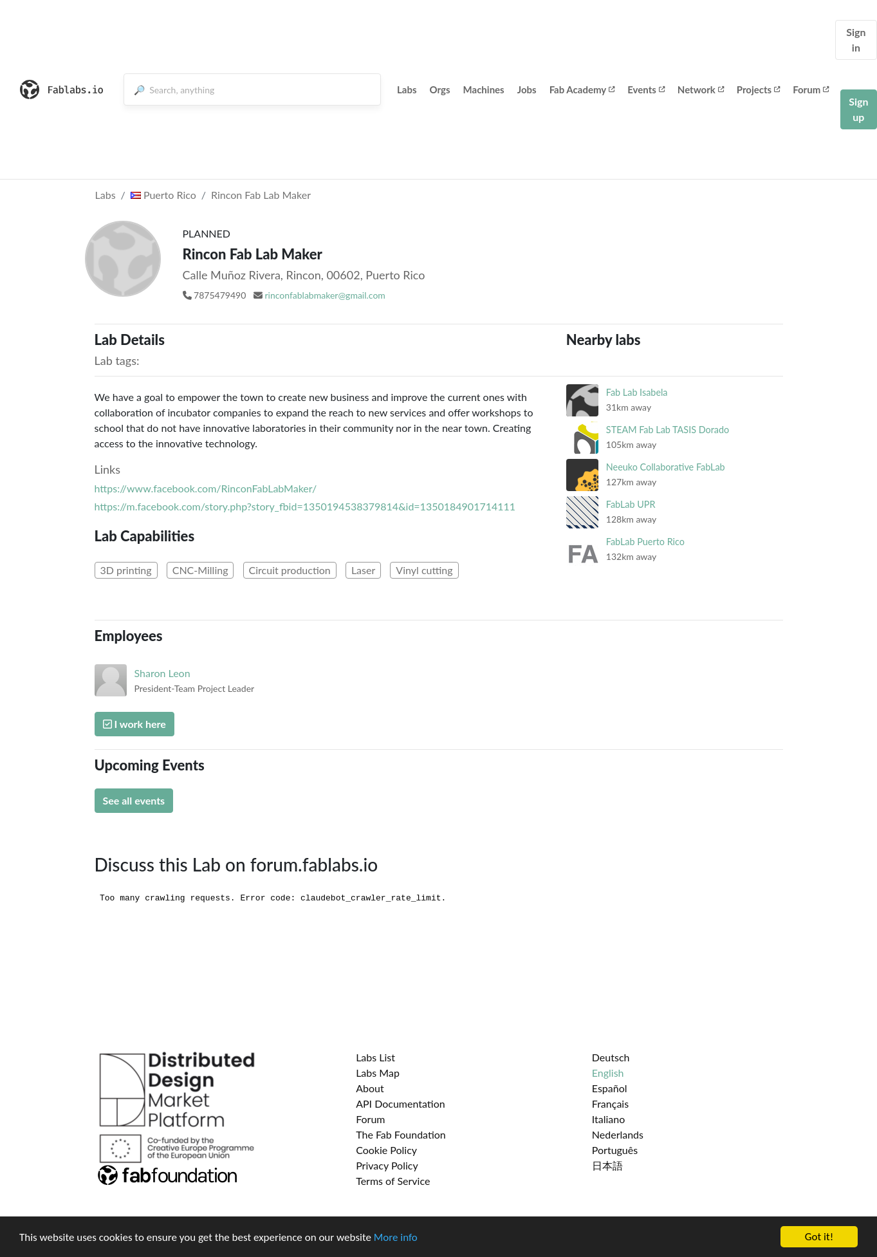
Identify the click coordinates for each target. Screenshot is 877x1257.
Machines (483, 89)
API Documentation (400, 1103)
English (608, 1072)
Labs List (375, 1057)
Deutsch (611, 1057)
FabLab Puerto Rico (645, 541)
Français (610, 1103)
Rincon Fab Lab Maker (261, 195)
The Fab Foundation (401, 1134)
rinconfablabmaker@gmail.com (324, 295)
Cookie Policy (386, 1150)
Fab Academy (582, 89)
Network (701, 89)
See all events (134, 800)
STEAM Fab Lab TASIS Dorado (667, 429)
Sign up (858, 109)
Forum (811, 89)
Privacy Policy (387, 1165)
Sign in (855, 39)
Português (615, 1150)
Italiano (608, 1119)
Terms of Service (393, 1181)
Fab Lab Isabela (637, 392)
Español (609, 1088)
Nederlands (617, 1134)
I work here (134, 724)
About (370, 1088)
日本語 (607, 1165)
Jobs (527, 89)
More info (396, 1238)
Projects (758, 89)
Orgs (440, 89)
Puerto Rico (163, 195)
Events (646, 89)
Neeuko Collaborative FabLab (665, 466)
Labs (407, 89)
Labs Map (378, 1072)
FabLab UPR (631, 504)
